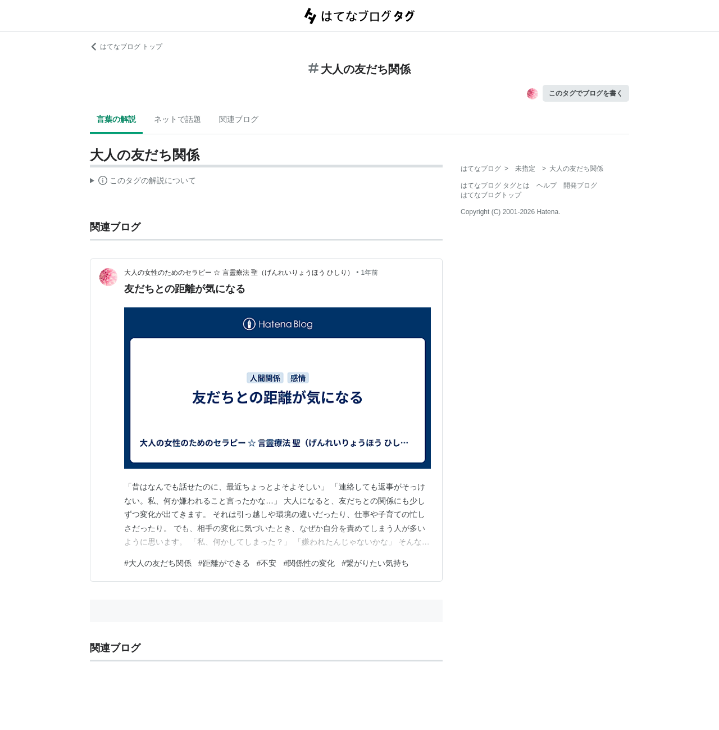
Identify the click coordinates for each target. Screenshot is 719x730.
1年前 (370, 272)
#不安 (267, 563)
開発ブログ (580, 185)
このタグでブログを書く (586, 93)
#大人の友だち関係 (158, 563)
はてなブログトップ (491, 195)
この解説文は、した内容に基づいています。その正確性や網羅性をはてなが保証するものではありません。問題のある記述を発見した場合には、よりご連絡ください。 (143, 182)
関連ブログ (238, 119)
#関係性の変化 (309, 563)
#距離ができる (224, 563)
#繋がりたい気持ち (375, 563)
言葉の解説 (116, 119)
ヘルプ (546, 185)
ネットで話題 (177, 119)
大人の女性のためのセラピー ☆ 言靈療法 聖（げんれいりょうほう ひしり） (239, 272)
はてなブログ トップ (126, 47)
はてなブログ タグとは (495, 185)
